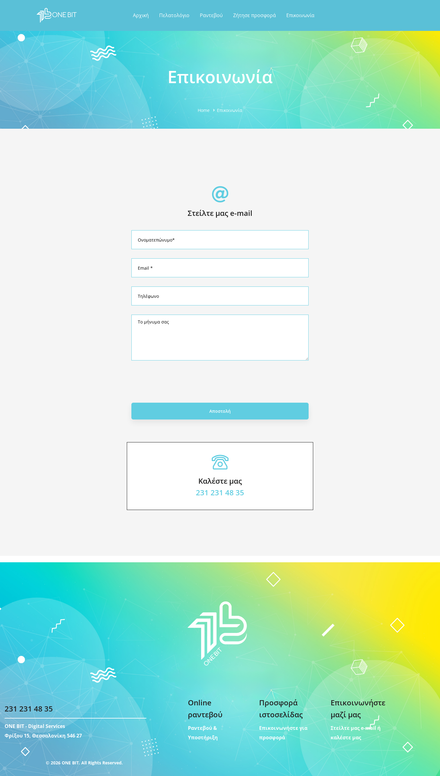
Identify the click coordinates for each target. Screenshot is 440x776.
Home (204, 110)
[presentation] (220, 389)
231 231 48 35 (220, 500)
